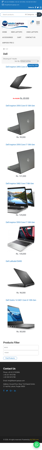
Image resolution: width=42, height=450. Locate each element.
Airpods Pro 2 (8, 43)
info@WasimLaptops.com (10, 5)
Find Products (10, 358)
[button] (36, 444)
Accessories (7, 37)
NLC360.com (34, 439)
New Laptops (16, 32)
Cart (19, 37)
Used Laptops (32, 32)
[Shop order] (29, 61)
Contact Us (30, 37)
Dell (7, 49)
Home (4, 32)
